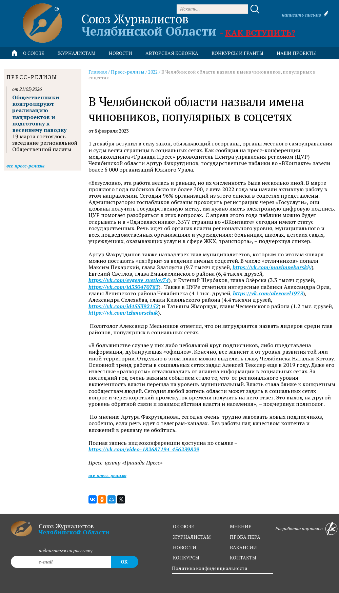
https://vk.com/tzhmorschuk (123, 313)
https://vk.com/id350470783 (123, 287)
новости (120, 53)
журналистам (192, 537)
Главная (97, 71)
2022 (153, 71)
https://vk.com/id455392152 (123, 306)
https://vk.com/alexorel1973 (268, 293)
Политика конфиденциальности (209, 568)
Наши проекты (296, 53)
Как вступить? (260, 32)
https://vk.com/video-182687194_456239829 (143, 449)
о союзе (183, 526)
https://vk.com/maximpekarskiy (272, 267)
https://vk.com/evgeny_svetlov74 (128, 280)
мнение (241, 526)
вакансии (243, 547)
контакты (243, 557)
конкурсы (186, 557)
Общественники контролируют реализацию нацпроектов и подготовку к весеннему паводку (39, 114)
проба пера (245, 537)
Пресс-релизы (127, 71)
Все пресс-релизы (107, 475)
